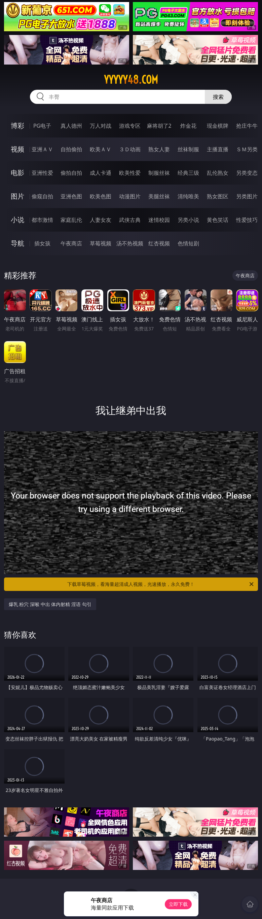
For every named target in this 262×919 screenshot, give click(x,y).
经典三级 (188, 172)
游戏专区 (130, 125)
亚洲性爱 (42, 172)
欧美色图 (100, 196)
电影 (17, 172)
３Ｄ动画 (130, 149)
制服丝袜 (159, 172)
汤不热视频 (129, 243)
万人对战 (100, 125)
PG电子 (42, 125)
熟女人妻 (159, 149)
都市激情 (42, 220)
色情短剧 (188, 243)
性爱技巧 (247, 220)
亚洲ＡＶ (42, 149)
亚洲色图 (71, 196)
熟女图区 (217, 196)
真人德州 (71, 125)
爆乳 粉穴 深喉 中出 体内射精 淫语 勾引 (50, 604)
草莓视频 (100, 243)
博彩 (17, 125)
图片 (17, 196)
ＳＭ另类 (247, 149)
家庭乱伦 (71, 220)
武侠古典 (130, 220)
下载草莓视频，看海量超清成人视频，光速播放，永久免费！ (161, 584)
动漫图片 (130, 196)
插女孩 (42, 243)
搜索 (218, 97)
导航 (17, 243)
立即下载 (178, 904)
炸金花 (188, 125)
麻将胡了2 (159, 125)
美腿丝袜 (159, 196)
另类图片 (247, 196)
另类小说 (188, 220)
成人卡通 (100, 172)
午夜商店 (71, 243)
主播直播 (217, 149)
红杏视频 (159, 243)
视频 (17, 149)
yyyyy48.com (131, 79)
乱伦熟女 (217, 172)
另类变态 (247, 172)
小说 (17, 219)
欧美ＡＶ (100, 149)
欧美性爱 (130, 172)
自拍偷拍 (71, 149)
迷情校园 (159, 220)
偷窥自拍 (42, 196)
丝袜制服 (188, 149)
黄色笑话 (217, 220)
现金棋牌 (217, 125)
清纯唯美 (188, 196)
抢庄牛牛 (247, 125)
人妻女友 (100, 220)
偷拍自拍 (71, 172)
